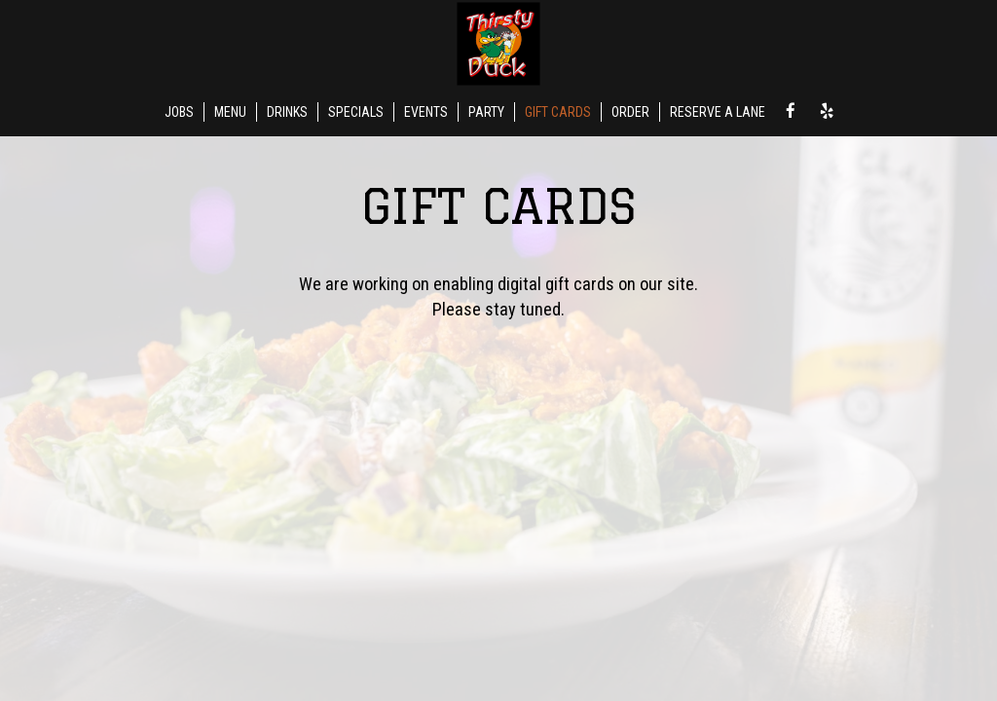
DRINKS (287, 112)
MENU (230, 112)
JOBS (179, 112)
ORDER (630, 112)
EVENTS (426, 112)
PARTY (486, 112)
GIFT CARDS (558, 112)
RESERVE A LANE (717, 112)
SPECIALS (356, 112)
